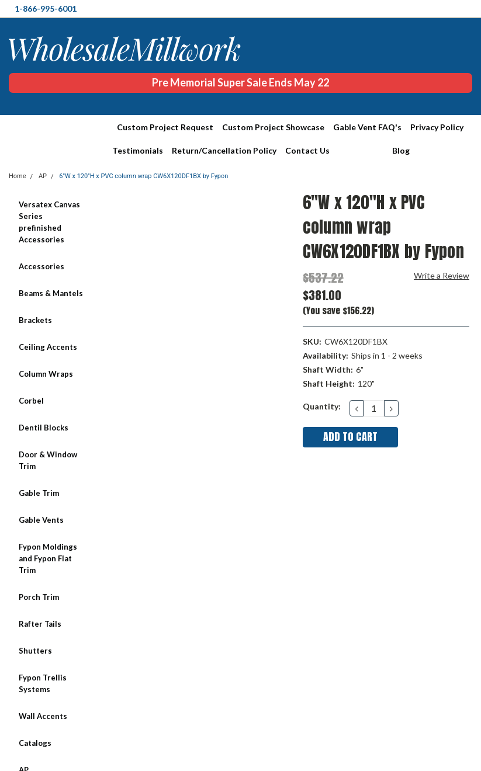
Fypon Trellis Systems (43, 683)
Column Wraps (46, 373)
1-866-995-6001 (46, 8)
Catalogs (35, 743)
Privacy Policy (436, 127)
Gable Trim (39, 493)
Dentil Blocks (43, 427)
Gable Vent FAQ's (367, 127)
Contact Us (307, 150)
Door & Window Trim (48, 460)
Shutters (35, 650)
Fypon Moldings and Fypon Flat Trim (48, 558)
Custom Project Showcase (273, 127)
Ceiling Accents (48, 347)
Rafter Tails (40, 623)
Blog (401, 150)
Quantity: (322, 406)
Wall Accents (43, 716)
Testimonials (137, 150)
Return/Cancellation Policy (224, 150)
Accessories (41, 266)
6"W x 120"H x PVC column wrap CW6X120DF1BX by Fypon (143, 176)
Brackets (35, 320)
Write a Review (441, 275)
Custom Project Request (165, 127)
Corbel (31, 400)
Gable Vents (41, 520)
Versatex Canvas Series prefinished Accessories (49, 222)
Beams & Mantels (51, 293)
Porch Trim (39, 597)
